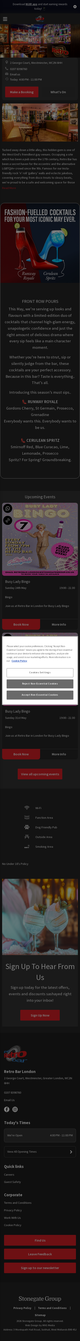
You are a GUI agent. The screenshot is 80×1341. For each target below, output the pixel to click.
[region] (40, 670)
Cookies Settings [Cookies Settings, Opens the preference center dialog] (40, 672)
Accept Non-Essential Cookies (40, 694)
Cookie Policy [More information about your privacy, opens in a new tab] (19, 661)
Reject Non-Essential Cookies (40, 683)
